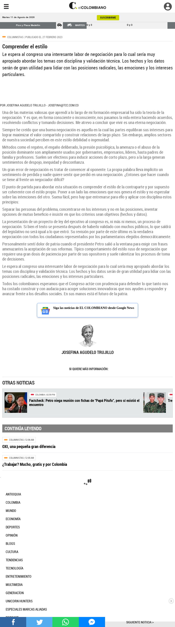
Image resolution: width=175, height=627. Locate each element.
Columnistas (15, 37)
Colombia (40, 394)
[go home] (87, 5)
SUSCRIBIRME (108, 17)
